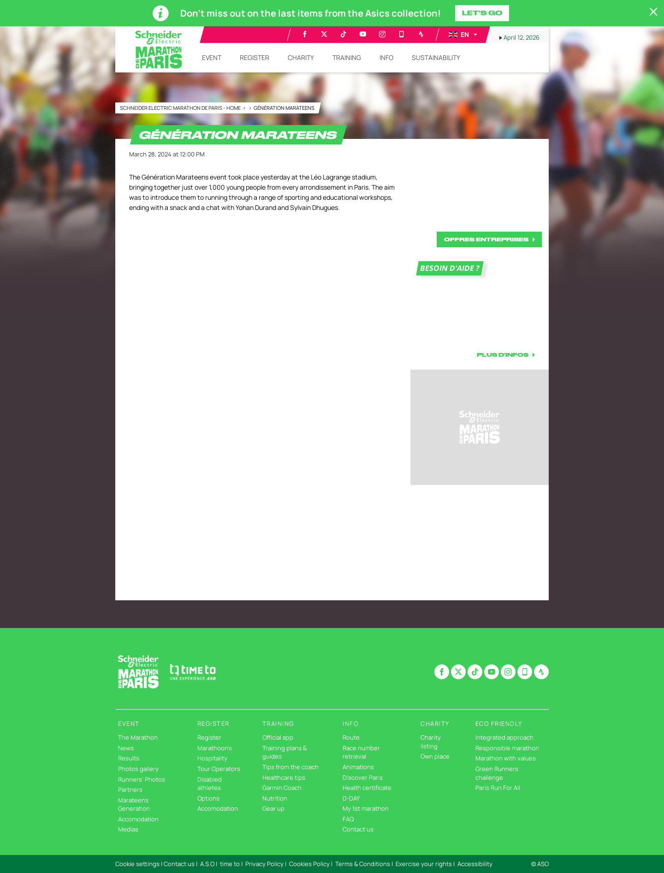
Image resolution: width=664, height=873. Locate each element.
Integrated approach (504, 737)
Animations (358, 767)
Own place (435, 756)
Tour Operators (218, 769)
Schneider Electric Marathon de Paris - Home (181, 107)
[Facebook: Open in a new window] (305, 34)
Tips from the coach (290, 767)
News (126, 748)
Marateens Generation (134, 804)
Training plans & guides (284, 752)
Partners (130, 789)
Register (209, 737)
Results (128, 758)
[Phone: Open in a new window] (402, 34)
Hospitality (212, 758)
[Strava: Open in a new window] (421, 34)
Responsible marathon (507, 748)
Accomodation (138, 819)
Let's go (482, 13)
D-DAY (351, 798)
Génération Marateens (284, 107)
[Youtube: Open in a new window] (363, 34)
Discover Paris (363, 777)
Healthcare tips (283, 777)
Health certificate (367, 787)
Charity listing (431, 741)
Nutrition (274, 798)
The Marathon (138, 737)
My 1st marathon (366, 808)
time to (230, 864)
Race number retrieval (361, 752)
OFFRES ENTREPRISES (486, 239)
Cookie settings (137, 864)
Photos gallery (138, 769)
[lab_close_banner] (653, 12)
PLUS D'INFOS (502, 355)
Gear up (273, 808)
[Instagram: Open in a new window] (382, 34)
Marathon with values (505, 758)
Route (351, 737)
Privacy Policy (264, 864)
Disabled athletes (209, 783)
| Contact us (178, 864)
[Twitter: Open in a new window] (324, 34)
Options (208, 798)
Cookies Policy (309, 864)
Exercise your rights (424, 864)
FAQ (348, 819)
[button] (462, 35)
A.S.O (207, 864)
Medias (128, 829)
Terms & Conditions (362, 864)
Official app (277, 737)
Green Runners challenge (496, 773)
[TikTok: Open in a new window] (343, 34)
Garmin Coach (282, 787)
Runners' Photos (141, 779)
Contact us (358, 829)
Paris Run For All (497, 787)
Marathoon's (214, 748)
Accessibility (474, 864)
